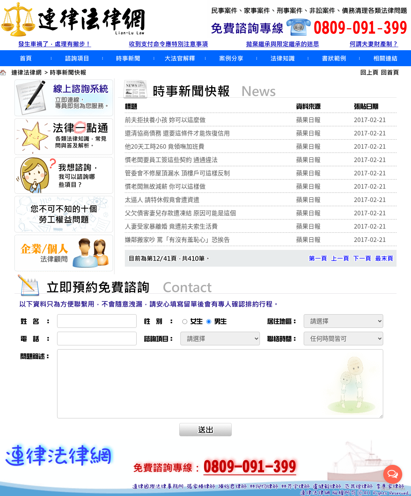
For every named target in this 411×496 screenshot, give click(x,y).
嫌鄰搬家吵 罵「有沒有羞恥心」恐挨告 (177, 239)
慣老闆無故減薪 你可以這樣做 (165, 186)
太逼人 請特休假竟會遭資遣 (162, 199)
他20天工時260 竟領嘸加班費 (164, 146)
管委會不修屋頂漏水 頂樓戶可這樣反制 (177, 172)
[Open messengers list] (392, 474)
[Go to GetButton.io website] (393, 488)
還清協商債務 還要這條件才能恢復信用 (177, 132)
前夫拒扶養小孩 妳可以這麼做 (165, 119)
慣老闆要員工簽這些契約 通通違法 (171, 159)
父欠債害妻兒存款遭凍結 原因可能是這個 (180, 212)
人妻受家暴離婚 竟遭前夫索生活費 (171, 226)
